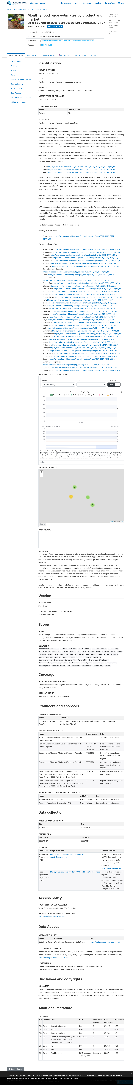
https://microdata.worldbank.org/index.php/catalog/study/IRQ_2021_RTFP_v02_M (79, 305)
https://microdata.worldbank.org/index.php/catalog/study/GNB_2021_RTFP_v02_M (88, 297)
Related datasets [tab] (81, 55)
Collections (87, 3)
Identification (16, 61)
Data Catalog (66, 3)
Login (121, 3)
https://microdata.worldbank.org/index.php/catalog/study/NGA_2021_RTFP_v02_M (82, 342)
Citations (98, 3)
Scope (13, 70)
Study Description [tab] (16, 55)
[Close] (131, 1073)
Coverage (14, 75)
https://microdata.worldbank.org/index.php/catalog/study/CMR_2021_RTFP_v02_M (85, 266)
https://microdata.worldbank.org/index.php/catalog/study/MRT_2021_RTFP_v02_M (85, 331)
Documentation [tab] (49, 55)
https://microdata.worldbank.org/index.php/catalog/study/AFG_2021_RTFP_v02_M (86, 252)
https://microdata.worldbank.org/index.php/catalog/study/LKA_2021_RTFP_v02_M (84, 356)
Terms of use (110, 3)
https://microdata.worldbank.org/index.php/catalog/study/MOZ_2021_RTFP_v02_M (87, 333)
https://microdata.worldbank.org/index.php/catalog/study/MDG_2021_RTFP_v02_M (87, 322)
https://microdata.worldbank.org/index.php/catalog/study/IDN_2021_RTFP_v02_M (84, 303)
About (77, 3)
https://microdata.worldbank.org (51, 917)
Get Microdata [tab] (65, 55)
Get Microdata (54, 26)
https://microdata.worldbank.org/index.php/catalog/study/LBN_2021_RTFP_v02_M (84, 314)
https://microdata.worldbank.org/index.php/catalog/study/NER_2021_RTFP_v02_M (81, 339)
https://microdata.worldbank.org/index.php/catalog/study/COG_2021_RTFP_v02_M (87, 283)
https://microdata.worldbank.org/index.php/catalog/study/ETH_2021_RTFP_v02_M (83, 286)
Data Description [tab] (33, 55)
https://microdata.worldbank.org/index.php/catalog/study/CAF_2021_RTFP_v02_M (76, 272)
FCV (29, 9)
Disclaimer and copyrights (21, 97)
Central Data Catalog (19, 9)
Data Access (16, 93)
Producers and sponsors (21, 79)
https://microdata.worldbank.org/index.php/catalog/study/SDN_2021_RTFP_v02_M (82, 359)
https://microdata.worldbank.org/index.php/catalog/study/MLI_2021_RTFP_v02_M (80, 328)
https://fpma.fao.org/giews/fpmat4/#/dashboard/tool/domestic (75, 872)
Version (14, 66)
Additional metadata (18, 102)
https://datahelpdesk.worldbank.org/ (105, 942)
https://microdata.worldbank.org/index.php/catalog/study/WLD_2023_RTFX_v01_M (81, 172)
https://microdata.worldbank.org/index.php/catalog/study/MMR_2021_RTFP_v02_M (85, 336)
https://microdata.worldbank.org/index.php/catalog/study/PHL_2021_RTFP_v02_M (85, 345)
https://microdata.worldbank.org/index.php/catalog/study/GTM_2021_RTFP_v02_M (85, 291)
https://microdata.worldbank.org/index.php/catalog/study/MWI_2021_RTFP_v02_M (82, 325)
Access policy (16, 88)
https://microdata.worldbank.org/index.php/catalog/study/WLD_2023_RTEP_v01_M (81, 169)
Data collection (17, 84)
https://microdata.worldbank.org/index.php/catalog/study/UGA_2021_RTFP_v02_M (83, 367)
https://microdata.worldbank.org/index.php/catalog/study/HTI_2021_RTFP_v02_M (80, 300)
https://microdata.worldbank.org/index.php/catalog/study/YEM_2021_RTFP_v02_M (87, 370)
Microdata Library (37, 3)
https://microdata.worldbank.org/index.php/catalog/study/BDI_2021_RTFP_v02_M (83, 263)
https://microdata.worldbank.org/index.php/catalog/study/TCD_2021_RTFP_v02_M (81, 274)
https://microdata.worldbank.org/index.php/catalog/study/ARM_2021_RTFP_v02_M (84, 255)
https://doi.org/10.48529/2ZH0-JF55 (53, 957)
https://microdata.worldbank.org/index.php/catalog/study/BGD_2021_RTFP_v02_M (86, 257)
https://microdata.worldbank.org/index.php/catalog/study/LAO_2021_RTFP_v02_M (84, 311)
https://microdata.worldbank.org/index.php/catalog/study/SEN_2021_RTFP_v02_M (83, 348)
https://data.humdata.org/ (111, 868)
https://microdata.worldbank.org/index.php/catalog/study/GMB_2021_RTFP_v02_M (87, 288)
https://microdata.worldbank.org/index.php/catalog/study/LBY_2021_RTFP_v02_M (81, 319)
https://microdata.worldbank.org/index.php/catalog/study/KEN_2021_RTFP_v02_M (82, 308)
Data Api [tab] (94, 55)
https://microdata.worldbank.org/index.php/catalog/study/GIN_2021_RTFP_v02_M (82, 294)
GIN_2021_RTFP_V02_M (39, 9)
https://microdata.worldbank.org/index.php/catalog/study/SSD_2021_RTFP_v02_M (87, 353)
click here (74, 1078)
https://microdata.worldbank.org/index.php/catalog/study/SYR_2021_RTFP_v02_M (76, 364)
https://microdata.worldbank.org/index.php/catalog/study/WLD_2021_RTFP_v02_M (81, 167)
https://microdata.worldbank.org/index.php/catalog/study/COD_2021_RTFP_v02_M (76, 280)
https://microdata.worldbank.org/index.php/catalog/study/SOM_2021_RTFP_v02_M (83, 350)
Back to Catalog (15, 1069)
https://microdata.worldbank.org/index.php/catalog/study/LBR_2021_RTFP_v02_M (82, 317)
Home (9, 9)
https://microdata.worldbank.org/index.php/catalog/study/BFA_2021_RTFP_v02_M (87, 260)
